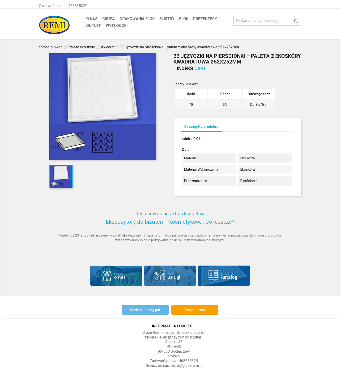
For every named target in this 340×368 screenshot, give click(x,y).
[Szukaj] (267, 21)
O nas (92, 19)
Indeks (185, 68)
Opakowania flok (137, 19)
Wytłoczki (117, 25)
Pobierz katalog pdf (145, 310)
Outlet (93, 25)
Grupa (108, 19)
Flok (183, 19)
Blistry (166, 19)
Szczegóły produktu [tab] (201, 127)
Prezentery (205, 19)
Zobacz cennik (194, 310)
